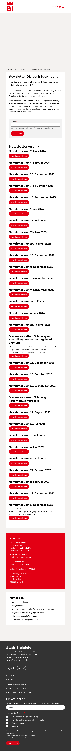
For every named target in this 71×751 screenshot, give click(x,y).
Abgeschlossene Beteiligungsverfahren (28, 612)
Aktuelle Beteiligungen (21, 602)
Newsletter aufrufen (19, 156)
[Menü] (63, 6)
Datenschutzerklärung (17, 684)
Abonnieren (17, 133)
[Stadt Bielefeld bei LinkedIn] (19, 668)
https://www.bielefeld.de (17, 660)
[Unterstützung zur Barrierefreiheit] (59, 6)
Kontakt (11, 679)
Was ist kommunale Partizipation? (25, 616)
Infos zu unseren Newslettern (22, 738)
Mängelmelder (18, 605)
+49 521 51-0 (14, 652)
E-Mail (13, 122)
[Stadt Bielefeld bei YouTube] (24, 668)
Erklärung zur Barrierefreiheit (20, 692)
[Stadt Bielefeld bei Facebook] (13, 668)
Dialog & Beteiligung (35, 69)
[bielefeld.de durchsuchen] (53, 6)
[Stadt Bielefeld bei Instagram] (8, 668)
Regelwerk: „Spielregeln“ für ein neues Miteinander (33, 609)
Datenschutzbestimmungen (28, 735)
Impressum (12, 675)
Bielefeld (10, 69)
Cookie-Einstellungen (17, 688)
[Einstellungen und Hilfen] (56, 6)
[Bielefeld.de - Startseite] (10, 6)
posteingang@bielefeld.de (17, 657)
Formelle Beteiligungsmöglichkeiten (27, 619)
